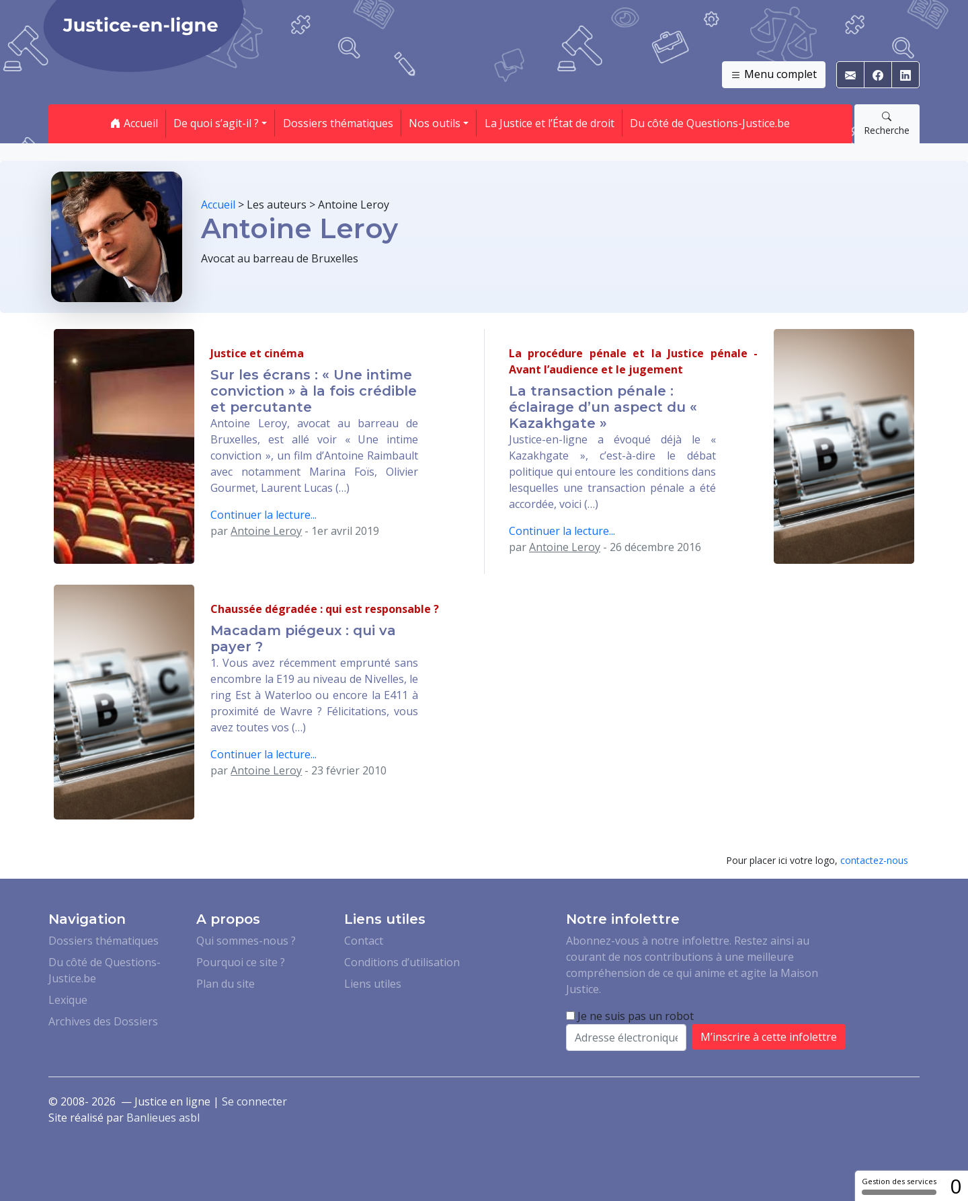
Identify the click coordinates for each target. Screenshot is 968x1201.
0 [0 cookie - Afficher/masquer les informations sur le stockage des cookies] (955, 1186)
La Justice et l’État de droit (549, 123)
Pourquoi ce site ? (240, 962)
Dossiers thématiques (338, 123)
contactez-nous (874, 860)
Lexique (67, 999)
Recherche (887, 123)
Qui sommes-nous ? (246, 940)
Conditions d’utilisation (402, 962)
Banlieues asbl (163, 1117)
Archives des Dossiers (103, 1021)
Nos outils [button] (434, 123)
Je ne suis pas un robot (630, 1016)
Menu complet (774, 75)
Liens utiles (372, 983)
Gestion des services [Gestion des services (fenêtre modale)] (899, 1185)
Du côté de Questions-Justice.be (710, 123)
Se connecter (254, 1101)
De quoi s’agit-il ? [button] (216, 123)
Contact (363, 940)
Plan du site (225, 983)
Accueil (134, 123)
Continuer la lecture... (263, 514)
